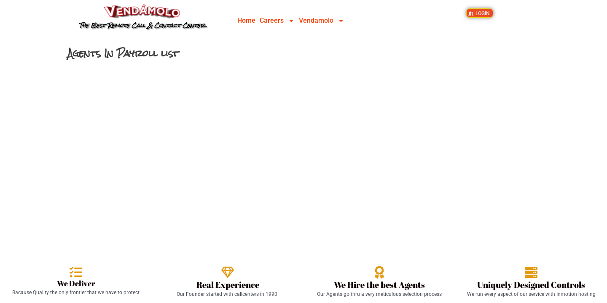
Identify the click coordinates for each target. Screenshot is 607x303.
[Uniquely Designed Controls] (531, 272)
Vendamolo (321, 20)
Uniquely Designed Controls (531, 284)
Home (246, 20)
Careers (277, 20)
